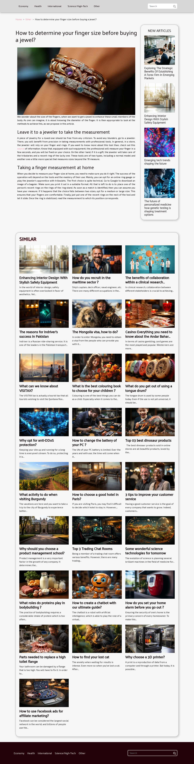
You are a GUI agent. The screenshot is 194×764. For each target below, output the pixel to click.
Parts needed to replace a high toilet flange (42, 659)
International (54, 6)
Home (18, 19)
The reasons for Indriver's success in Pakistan (38, 333)
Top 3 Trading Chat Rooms (92, 548)
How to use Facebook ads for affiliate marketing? (41, 713)
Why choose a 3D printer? (145, 657)
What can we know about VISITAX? (38, 388)
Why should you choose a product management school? (41, 550)
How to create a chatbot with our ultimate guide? (94, 604)
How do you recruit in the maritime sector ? (91, 279)
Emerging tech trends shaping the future (157, 162)
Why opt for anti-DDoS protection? (36, 442)
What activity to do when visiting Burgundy (38, 496)
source (20, 148)
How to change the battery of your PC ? (94, 442)
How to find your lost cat (90, 657)
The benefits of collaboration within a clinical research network (147, 282)
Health (38, 6)
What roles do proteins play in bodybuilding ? (42, 604)
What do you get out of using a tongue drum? (148, 388)
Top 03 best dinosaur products (148, 440)
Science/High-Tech (78, 6)
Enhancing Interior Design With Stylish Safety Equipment (156, 119)
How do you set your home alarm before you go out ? (145, 604)
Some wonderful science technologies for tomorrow (145, 550)
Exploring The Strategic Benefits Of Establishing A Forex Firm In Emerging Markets (159, 73)
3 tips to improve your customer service (149, 496)
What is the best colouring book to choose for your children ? (96, 388)
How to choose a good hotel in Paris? (95, 496)
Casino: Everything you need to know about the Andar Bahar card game (148, 336)
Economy (23, 6)
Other (97, 6)
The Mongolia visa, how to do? (95, 331)
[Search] (162, 6)
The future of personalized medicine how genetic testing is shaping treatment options (157, 208)
